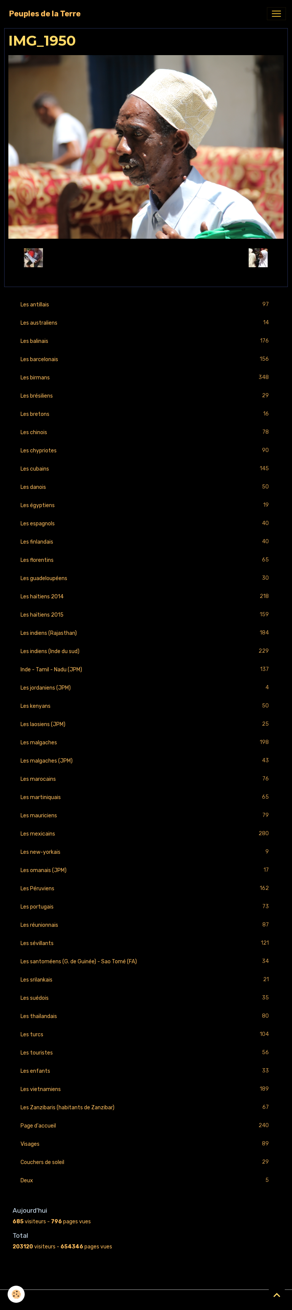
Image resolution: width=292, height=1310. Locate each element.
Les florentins (146, 560)
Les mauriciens (146, 815)
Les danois (146, 487)
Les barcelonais (146, 359)
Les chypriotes (146, 450)
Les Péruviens (146, 888)
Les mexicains (146, 833)
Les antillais (146, 304)
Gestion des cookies (146, 1300)
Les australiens (146, 323)
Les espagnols (146, 523)
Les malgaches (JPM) (146, 761)
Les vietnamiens (146, 1089)
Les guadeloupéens (146, 578)
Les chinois (146, 432)
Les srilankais (146, 979)
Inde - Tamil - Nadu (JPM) (146, 669)
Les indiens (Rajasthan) (146, 633)
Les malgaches (146, 742)
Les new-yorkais (146, 852)
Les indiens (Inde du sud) (146, 651)
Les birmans (146, 377)
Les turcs (146, 1034)
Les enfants (146, 1071)
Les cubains (146, 469)
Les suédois (146, 998)
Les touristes (146, 1052)
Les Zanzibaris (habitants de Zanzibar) (146, 1107)
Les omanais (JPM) (146, 870)
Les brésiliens (146, 396)
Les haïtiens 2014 (146, 596)
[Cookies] (16, 1294)
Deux (146, 1180)
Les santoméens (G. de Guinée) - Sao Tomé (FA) (146, 961)
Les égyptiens (146, 505)
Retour (145, 257)
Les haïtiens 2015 (146, 615)
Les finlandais (146, 542)
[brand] (45, 13)
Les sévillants (146, 943)
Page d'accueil (146, 1125)
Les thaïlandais (146, 1016)
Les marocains (146, 779)
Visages (146, 1144)
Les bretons (146, 414)
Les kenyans (146, 706)
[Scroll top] (276, 1294)
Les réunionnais (146, 925)
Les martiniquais (146, 797)
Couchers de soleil (146, 1162)
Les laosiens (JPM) (146, 724)
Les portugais (146, 906)
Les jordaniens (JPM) (146, 688)
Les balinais (146, 341)
